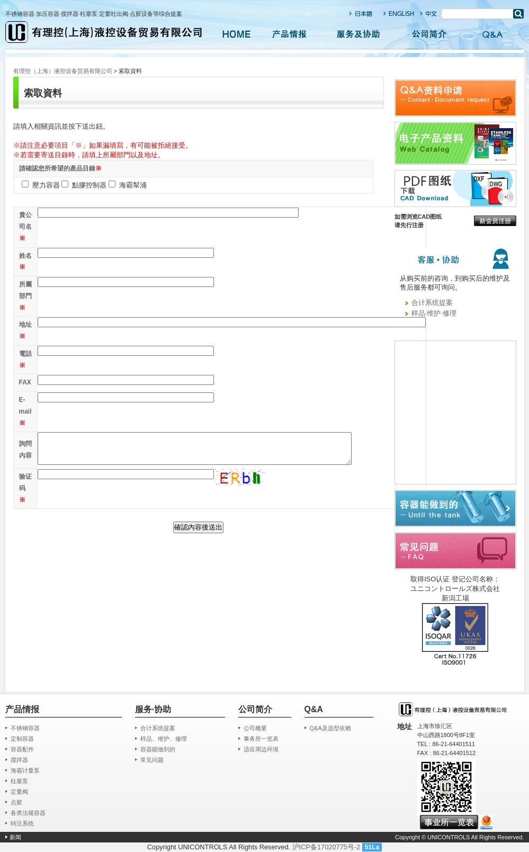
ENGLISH (399, 13)
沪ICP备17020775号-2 (326, 847)
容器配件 (22, 749)
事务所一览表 (261, 739)
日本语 (361, 13)
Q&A (492, 34)
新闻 (15, 837)
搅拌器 (19, 760)
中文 (429, 13)
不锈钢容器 (25, 728)
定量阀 (19, 791)
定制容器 (22, 739)
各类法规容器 (28, 813)
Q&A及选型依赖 (330, 728)
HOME (236, 34)
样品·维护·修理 (433, 313)
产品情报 (289, 34)
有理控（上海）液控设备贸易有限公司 (62, 71)
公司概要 (255, 728)
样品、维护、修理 (163, 739)
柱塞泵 (19, 781)
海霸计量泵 (25, 770)
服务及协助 (359, 34)
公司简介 (429, 34)
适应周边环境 (261, 749)
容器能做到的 (157, 749)
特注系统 (22, 823)
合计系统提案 (432, 303)
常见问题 (152, 760)
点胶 (16, 802)
